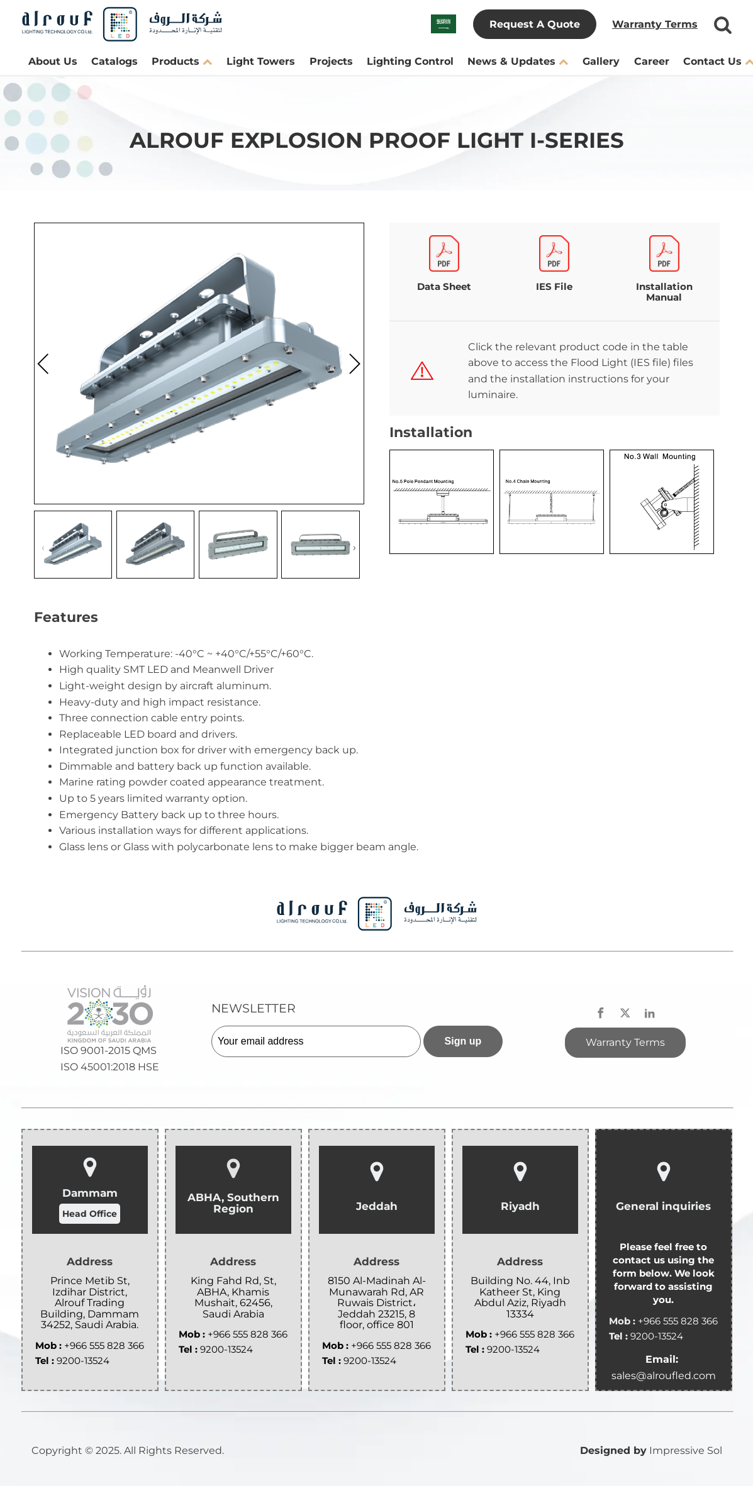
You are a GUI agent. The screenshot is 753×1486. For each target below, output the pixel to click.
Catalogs (114, 61)
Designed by (613, 1450)
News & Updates (517, 61)
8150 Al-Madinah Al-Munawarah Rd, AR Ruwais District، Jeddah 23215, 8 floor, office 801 (377, 1303)
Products (182, 61)
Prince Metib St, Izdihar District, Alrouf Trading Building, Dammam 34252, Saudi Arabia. (89, 1303)
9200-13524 (83, 1361)
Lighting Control (410, 61)
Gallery (601, 61)
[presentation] (43, 366)
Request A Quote (534, 24)
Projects (331, 61)
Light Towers (260, 61)
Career (651, 61)
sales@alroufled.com (663, 1376)
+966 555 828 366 (104, 1345)
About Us (52, 61)
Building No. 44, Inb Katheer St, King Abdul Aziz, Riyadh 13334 (520, 1297)
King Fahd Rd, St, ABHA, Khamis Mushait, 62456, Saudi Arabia (233, 1297)
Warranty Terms (655, 24)
